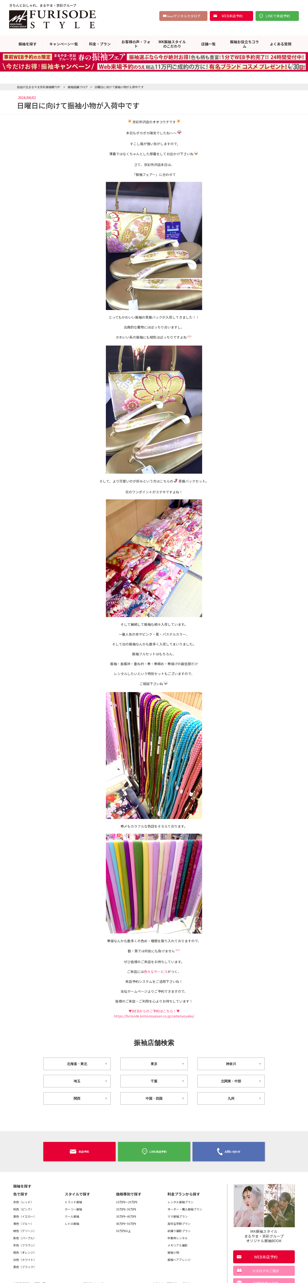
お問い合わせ (229, 1150)
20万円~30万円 (126, 1207)
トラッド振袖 (73, 1199)
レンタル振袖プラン (180, 1199)
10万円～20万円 (126, 1199)
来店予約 (79, 1150)
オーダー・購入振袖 (184, 1207)
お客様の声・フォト (136, 44)
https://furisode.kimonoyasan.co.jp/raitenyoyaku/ (154, 1016)
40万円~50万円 (126, 1221)
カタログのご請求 (265, 1268)
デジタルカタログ (183, 15)
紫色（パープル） (24, 1235)
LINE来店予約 (154, 1150)
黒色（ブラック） (24, 1264)
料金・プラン (100, 43)
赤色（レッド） (23, 1199)
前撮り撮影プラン (179, 1228)
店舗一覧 (208, 43)
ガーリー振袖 (73, 1207)
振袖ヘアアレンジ (179, 1257)
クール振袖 (72, 1214)
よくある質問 (280, 43)
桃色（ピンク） (23, 1207)
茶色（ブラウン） (24, 1243)
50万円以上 (123, 1228)
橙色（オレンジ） (24, 1250)
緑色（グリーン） (24, 1228)
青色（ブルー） (23, 1221)
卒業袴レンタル (177, 1235)
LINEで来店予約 (278, 15)
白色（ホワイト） (24, 1257)
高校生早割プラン (179, 1221)
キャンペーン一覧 (63, 43)
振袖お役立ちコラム (244, 44)
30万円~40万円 (126, 1214)
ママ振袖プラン (177, 1214)
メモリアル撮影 (177, 1243)
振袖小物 (173, 1250)
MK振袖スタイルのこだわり (172, 44)
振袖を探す (28, 43)
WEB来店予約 (232, 15)
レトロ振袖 (72, 1221)
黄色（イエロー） (24, 1214)
